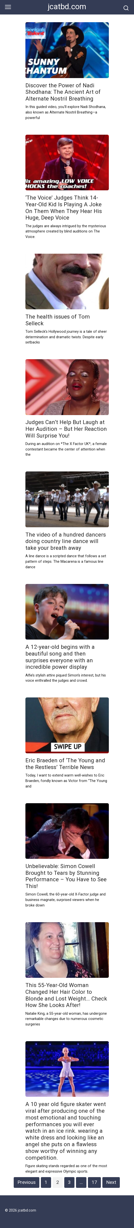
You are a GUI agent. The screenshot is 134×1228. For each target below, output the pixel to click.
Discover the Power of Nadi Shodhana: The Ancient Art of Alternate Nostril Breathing (63, 92)
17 (94, 1182)
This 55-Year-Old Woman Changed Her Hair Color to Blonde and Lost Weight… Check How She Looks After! (66, 995)
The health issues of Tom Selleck (57, 320)
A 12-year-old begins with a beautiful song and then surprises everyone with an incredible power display (60, 657)
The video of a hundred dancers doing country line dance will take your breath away (65, 541)
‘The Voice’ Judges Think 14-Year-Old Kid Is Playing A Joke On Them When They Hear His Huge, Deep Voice (63, 207)
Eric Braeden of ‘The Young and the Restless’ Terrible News (65, 764)
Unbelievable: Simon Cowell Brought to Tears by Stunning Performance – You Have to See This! (66, 876)
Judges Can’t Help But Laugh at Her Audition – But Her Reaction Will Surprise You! (66, 429)
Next (111, 1182)
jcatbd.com (67, 6)
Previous (26, 1182)
